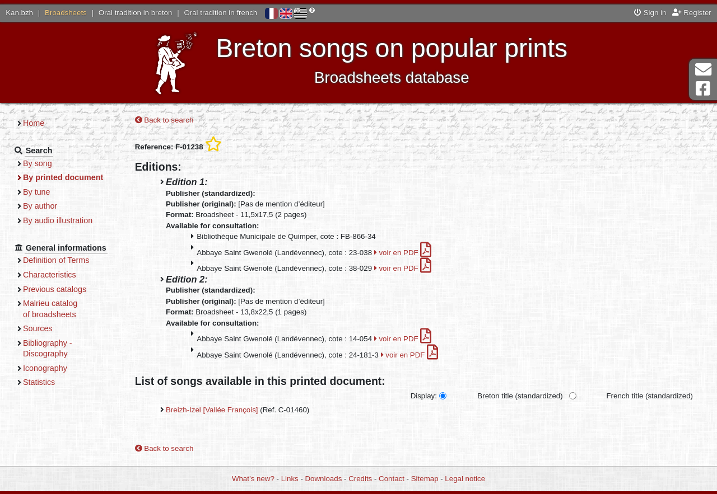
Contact (391, 478)
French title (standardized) (650, 396)
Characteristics (49, 274)
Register (691, 12)
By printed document (63, 177)
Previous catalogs (54, 289)
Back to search (164, 120)
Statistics (39, 382)
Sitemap (425, 478)
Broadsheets (66, 12)
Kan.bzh (19, 12)
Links (290, 478)
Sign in (650, 12)
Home (33, 123)
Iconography (45, 368)
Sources (38, 328)
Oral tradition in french (220, 12)
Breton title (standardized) (519, 396)
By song (37, 163)
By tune (36, 191)
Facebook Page (703, 89)
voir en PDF (403, 252)
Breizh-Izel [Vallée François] (212, 410)
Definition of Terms (56, 260)
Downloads (323, 478)
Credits (360, 478)
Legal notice (465, 478)
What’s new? (253, 478)
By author (40, 205)
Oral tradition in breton (136, 12)
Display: (424, 396)
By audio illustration (57, 220)
